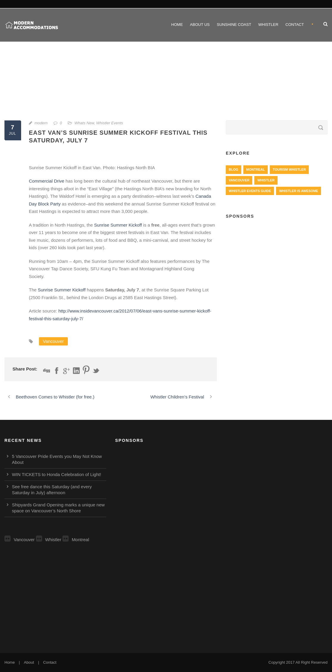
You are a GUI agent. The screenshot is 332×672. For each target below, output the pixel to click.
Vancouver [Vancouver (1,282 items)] (239, 180)
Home (177, 24)
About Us (200, 24)
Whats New (84, 123)
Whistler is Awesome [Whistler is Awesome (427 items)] (298, 191)
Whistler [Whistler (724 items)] (265, 180)
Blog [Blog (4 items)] (233, 169)
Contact (295, 24)
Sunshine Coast (234, 24)
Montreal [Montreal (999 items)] (255, 169)
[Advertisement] (277, 268)
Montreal (75, 539)
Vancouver (53, 341)
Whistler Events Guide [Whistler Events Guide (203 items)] (250, 191)
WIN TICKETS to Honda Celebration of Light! (56, 474)
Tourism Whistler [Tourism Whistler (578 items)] (289, 169)
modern (41, 123)
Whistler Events (109, 123)
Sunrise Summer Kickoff (118, 224)
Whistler (268, 24)
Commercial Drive (46, 180)
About (29, 662)
